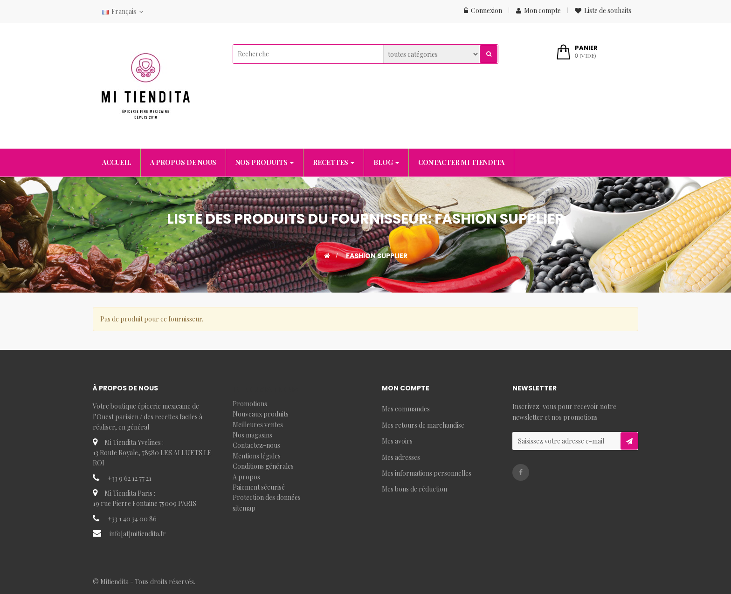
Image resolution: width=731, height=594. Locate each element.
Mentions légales (257, 455)
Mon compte (538, 10)
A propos (246, 476)
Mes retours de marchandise (423, 425)
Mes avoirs (397, 441)
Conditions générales (263, 466)
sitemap (244, 508)
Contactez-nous (256, 445)
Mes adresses (401, 457)
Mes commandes (406, 408)
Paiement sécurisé (259, 487)
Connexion (483, 10)
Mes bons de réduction (414, 489)
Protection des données (267, 497)
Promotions (250, 403)
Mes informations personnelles (426, 473)
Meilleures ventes (258, 424)
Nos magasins (252, 434)
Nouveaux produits (261, 414)
